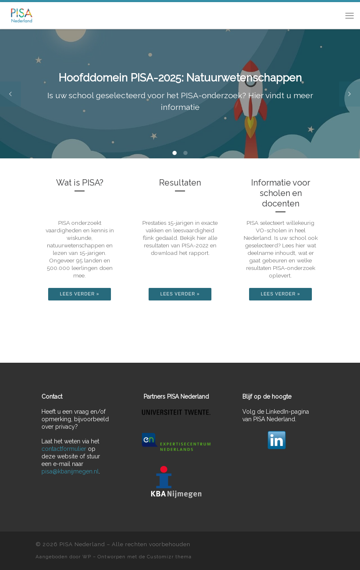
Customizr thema (169, 557)
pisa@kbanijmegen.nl (70, 471)
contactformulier (63, 448)
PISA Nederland (82, 544)
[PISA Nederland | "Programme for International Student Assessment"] (21, 14)
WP (86, 557)
